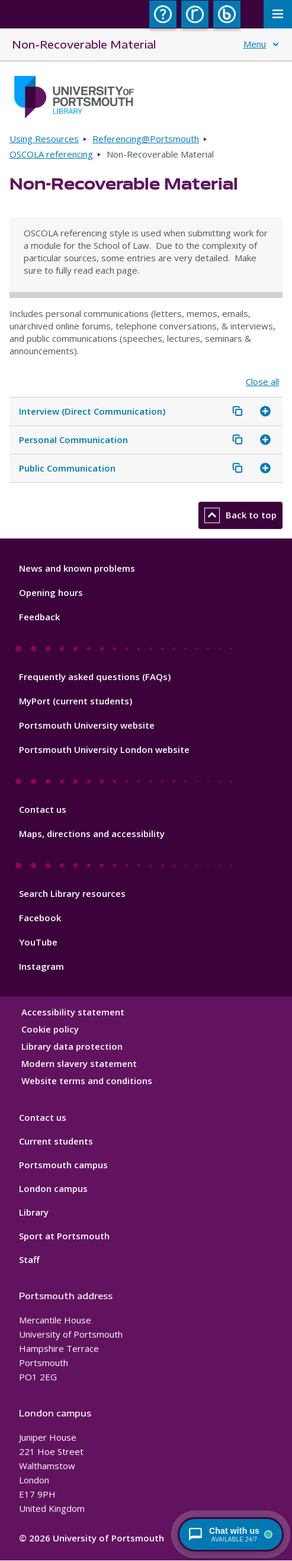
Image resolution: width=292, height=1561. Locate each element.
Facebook (40, 918)
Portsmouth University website (87, 725)
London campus (53, 1188)
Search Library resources (72, 893)
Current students (56, 1141)
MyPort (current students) (75, 701)
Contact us (42, 809)
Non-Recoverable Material (84, 44)
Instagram (41, 966)
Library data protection (72, 1046)
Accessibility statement (72, 1012)
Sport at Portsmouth (64, 1236)
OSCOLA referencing (51, 154)
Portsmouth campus (63, 1165)
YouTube (38, 942)
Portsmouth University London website (104, 749)
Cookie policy (50, 1029)
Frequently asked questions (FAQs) (95, 676)
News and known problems (77, 568)
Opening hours (51, 592)
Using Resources (44, 139)
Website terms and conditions (86, 1080)
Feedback (39, 617)
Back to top (240, 515)
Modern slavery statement (79, 1063)
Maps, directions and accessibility (92, 833)
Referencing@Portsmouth (145, 139)
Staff (29, 1259)
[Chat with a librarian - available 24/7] (231, 1534)
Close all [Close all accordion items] (262, 381)
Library (34, 1212)
